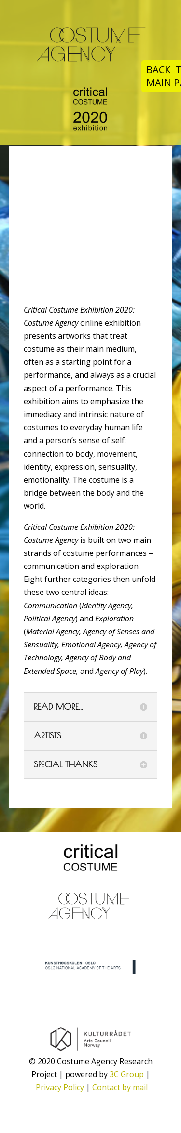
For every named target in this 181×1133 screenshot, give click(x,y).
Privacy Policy (60, 1087)
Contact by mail (120, 1087)
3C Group (127, 1074)
